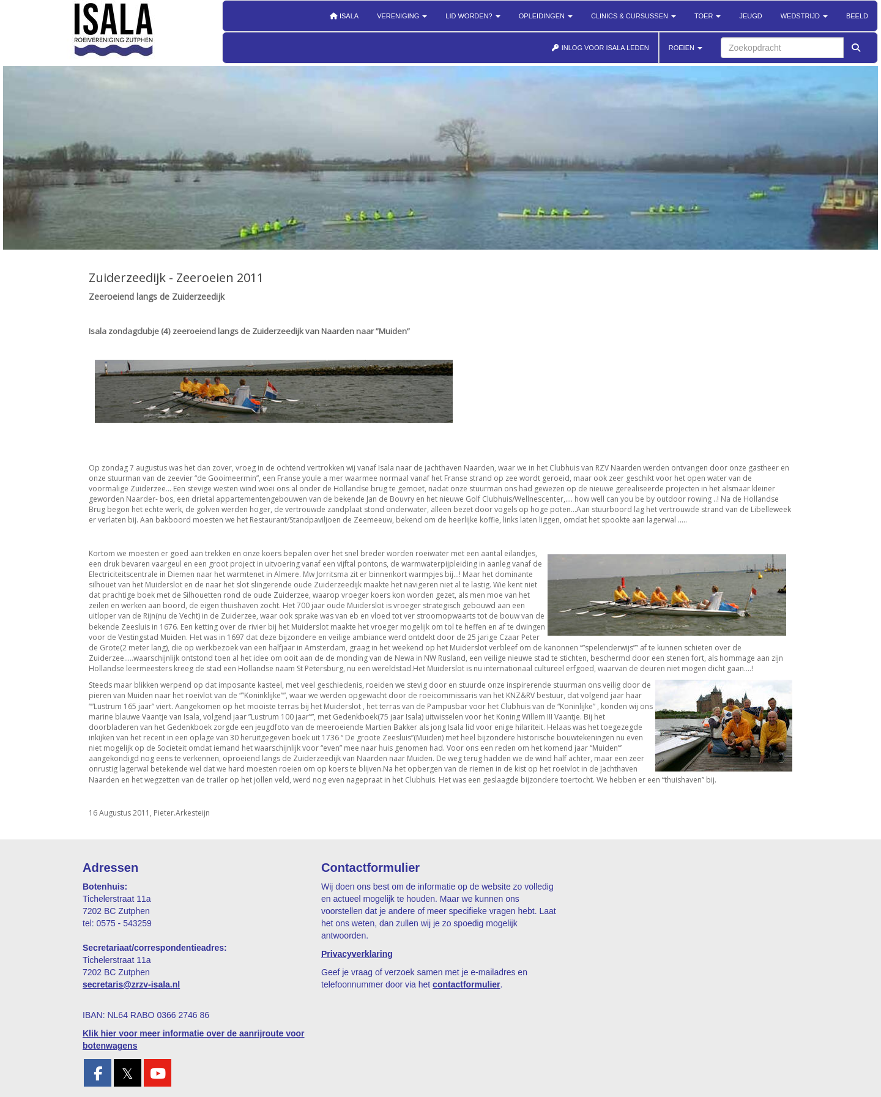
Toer (707, 16)
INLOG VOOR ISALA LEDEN (600, 47)
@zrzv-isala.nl (131, 984)
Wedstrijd (804, 16)
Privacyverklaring (357, 954)
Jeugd (750, 16)
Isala (344, 16)
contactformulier (466, 984)
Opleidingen (546, 16)
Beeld (857, 16)
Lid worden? (472, 16)
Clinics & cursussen (633, 16)
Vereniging (402, 16)
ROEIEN (685, 47)
